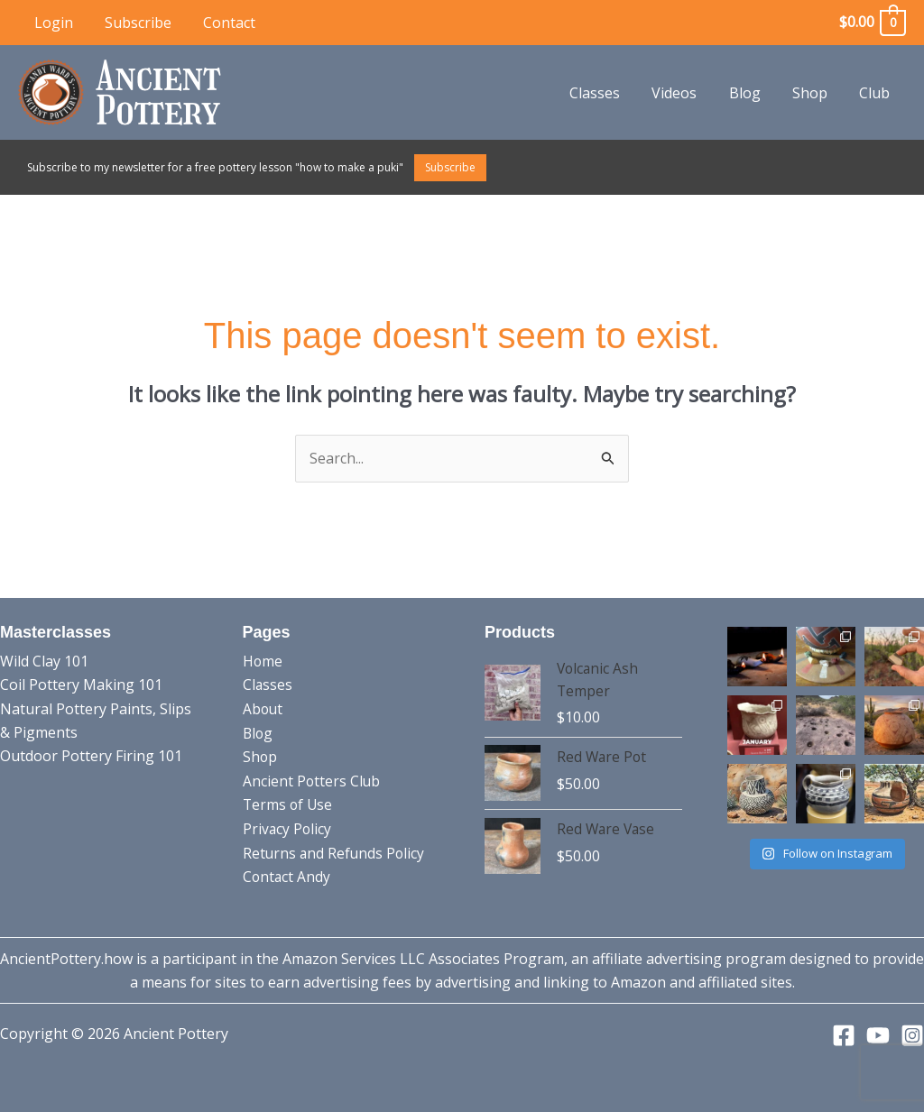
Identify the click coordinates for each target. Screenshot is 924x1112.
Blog (752, 93)
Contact (222, 22)
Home (263, 661)
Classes (608, 93)
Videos (684, 93)
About (263, 709)
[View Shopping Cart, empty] (871, 22)
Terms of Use (289, 803)
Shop (814, 93)
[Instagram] (912, 1035)
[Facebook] (843, 1035)
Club (876, 93)
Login (51, 22)
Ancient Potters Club (312, 780)
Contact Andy (287, 875)
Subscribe (133, 22)
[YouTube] (878, 1035)
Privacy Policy (288, 828)
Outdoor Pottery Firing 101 (91, 756)
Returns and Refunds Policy (335, 851)
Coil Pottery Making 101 (81, 684)
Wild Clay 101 (44, 661)
